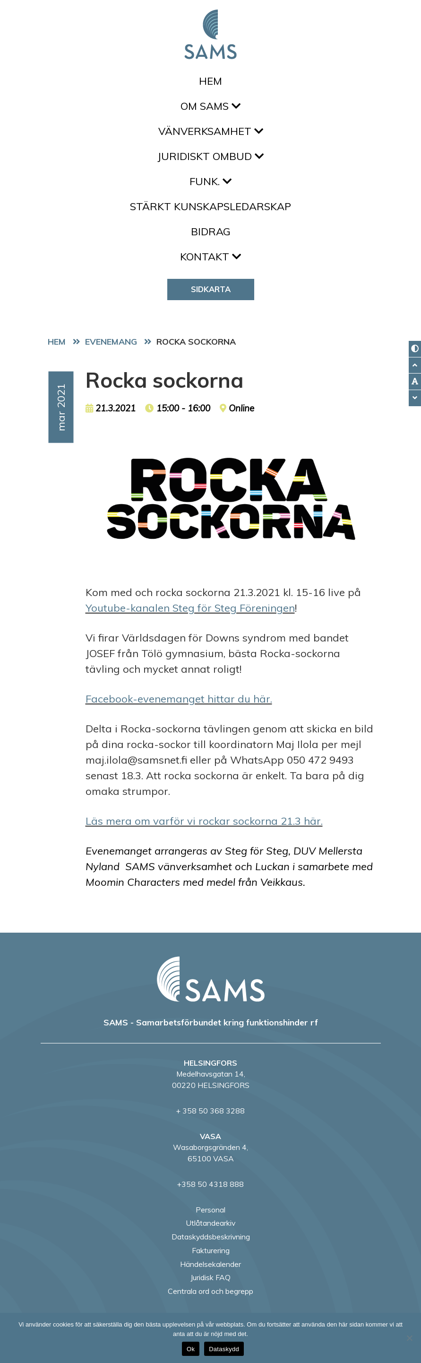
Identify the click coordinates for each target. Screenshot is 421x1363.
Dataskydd (224, 1349)
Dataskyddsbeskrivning (211, 1236)
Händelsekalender (210, 1264)
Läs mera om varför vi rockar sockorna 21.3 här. (204, 821)
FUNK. (210, 181)
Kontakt (210, 256)
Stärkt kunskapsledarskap (210, 206)
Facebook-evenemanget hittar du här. (179, 698)
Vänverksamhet (210, 131)
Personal (210, 1209)
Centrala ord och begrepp (210, 1291)
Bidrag (211, 231)
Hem (210, 81)
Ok (191, 1349)
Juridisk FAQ (210, 1277)
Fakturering (211, 1250)
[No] (409, 1338)
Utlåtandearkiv (210, 1223)
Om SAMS (210, 106)
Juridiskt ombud (210, 156)
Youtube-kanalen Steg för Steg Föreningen (190, 608)
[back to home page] (211, 979)
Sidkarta (211, 289)
